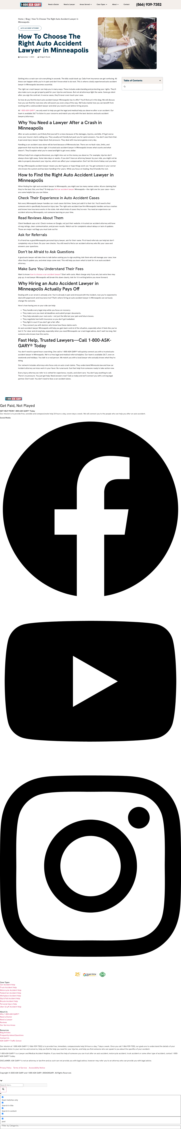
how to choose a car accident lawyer (45, 274)
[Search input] (11, 1085)
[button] (160, 80)
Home (21, 19)
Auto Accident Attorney (30, 28)
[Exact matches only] (2, 1097)
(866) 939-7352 (148, 4)
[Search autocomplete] (35, 1085)
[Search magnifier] (3, 1089)
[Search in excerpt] (2, 1113)
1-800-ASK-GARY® (27, 110)
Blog (28, 19)
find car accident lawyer (64, 189)
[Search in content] (2, 1108)
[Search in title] (2, 1102)
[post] (2, 1118)
